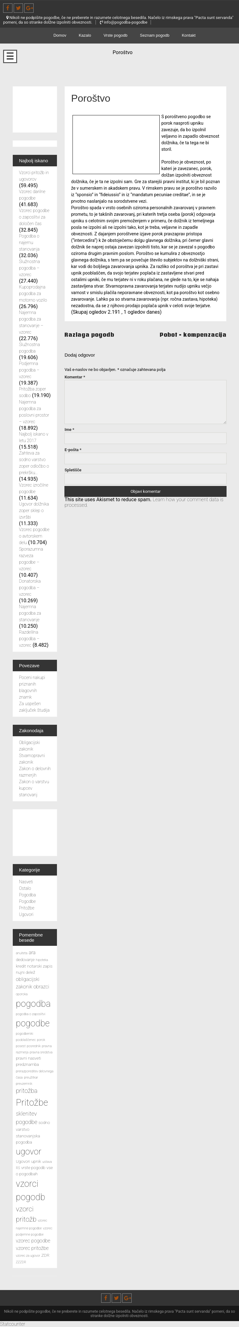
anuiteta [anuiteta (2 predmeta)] (21, 953)
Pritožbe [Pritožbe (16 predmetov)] (32, 1102)
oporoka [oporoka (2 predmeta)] (22, 994)
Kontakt (188, 35)
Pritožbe (26, 907)
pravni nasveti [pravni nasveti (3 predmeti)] (28, 1058)
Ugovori (26, 914)
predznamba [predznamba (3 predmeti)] (27, 1064)
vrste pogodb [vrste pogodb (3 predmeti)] (33, 1167)
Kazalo (85, 35)
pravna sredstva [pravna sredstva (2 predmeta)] (41, 1052)
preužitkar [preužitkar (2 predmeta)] (31, 1077)
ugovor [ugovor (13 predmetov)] (28, 1152)
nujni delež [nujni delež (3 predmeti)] (25, 972)
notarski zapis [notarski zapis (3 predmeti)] (39, 966)
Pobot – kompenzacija (193, 335)
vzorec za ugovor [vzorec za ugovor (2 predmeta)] (28, 1256)
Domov (60, 35)
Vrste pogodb (116, 35)
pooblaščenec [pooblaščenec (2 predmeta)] (26, 1040)
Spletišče (72, 470)
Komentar (74, 377)
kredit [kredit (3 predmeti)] (21, 966)
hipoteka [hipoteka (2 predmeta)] (42, 960)
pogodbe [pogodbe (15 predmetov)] (32, 1023)
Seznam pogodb (155, 35)
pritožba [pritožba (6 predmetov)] (26, 1090)
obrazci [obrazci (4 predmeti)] (41, 987)
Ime (69, 429)
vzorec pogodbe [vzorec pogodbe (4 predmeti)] (33, 1241)
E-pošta (72, 449)
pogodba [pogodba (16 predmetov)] (33, 1003)
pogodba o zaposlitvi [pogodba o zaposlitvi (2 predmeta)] (30, 1014)
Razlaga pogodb (89, 335)
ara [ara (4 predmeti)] (32, 952)
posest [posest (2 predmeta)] (21, 1046)
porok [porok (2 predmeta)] (41, 1040)
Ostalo (25, 888)
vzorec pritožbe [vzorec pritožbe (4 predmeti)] (32, 1248)
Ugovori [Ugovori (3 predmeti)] (23, 1161)
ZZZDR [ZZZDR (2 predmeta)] (21, 1262)
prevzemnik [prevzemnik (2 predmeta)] (24, 1084)
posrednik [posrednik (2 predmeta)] (34, 1046)
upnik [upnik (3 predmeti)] (36, 1161)
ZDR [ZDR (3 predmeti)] (45, 1255)
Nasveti (26, 881)
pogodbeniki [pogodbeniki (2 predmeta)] (24, 1034)
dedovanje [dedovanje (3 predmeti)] (25, 959)
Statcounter (12, 1324)
